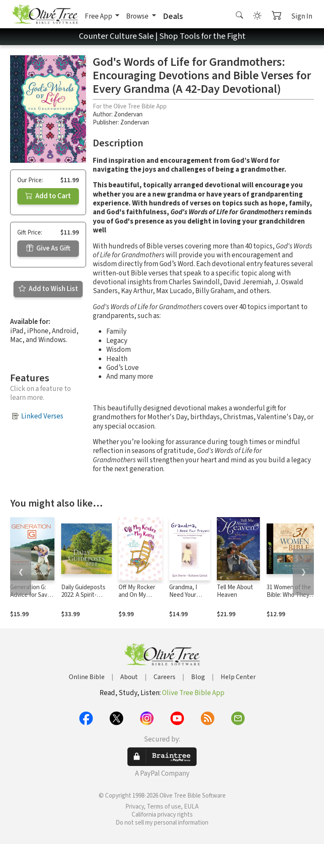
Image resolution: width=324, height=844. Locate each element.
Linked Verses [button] (42, 416)
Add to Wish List (48, 289)
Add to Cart (48, 196)
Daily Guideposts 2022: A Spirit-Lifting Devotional (84, 595)
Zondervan (128, 114)
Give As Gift (48, 248)
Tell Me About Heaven (235, 591)
